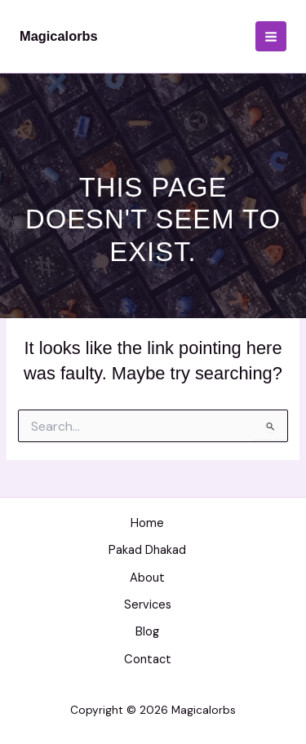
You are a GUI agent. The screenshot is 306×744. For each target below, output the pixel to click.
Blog (147, 632)
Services (147, 605)
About (147, 578)
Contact (147, 659)
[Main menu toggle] (270, 36)
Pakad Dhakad (147, 550)
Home (147, 523)
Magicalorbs (59, 36)
